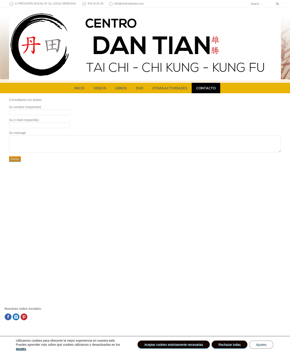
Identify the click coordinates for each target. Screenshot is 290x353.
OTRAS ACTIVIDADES (169, 88)
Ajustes (261, 344)
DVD (139, 88)
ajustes (21, 349)
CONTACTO (206, 88)
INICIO (79, 88)
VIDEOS (100, 88)
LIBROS (121, 88)
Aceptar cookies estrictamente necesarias (173, 344)
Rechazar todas (229, 344)
